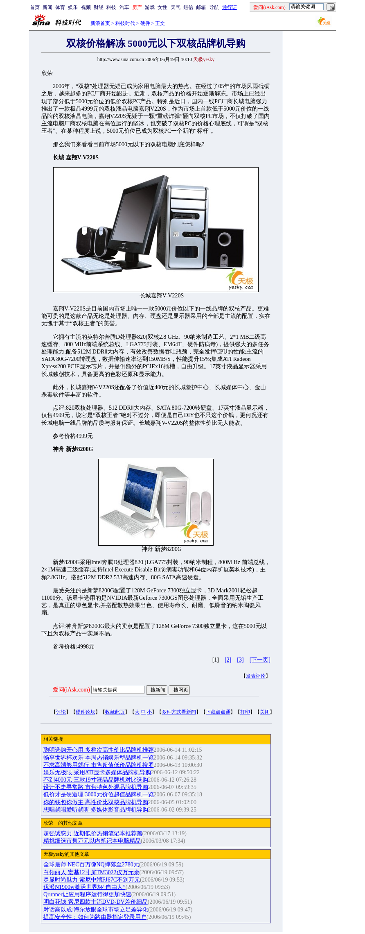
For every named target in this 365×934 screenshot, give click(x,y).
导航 (214, 7)
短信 (188, 7)
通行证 (229, 7)
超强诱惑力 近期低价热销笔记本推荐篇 (92, 833)
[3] (240, 660)
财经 (99, 7)
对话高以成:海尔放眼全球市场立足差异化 (95, 910)
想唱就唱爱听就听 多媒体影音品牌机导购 (95, 810)
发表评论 (256, 676)
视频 (86, 7)
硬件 (145, 23)
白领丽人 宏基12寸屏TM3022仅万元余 (91, 872)
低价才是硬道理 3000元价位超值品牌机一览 (98, 794)
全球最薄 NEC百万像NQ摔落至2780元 (91, 864)
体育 (60, 7)
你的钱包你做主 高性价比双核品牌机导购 (95, 802)
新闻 (47, 7)
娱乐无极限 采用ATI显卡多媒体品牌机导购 (97, 772)
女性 (162, 7)
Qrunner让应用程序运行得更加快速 (87, 894)
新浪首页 (100, 23)
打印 (245, 712)
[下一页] (260, 660)
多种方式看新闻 (179, 712)
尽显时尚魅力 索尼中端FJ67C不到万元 (91, 880)
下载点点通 (218, 712)
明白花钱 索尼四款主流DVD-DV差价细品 (95, 902)
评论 (61, 712)
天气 (175, 7)
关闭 (265, 712)
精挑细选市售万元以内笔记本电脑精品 (92, 841)
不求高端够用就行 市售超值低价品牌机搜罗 (98, 765)
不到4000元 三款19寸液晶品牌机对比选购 (95, 780)
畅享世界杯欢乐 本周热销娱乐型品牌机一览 (98, 758)
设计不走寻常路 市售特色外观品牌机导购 (95, 787)
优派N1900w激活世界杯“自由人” (84, 887)
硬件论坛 (85, 712)
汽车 (124, 7)
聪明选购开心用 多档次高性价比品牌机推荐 (98, 750)
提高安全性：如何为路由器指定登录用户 (94, 917)
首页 (35, 7)
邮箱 (201, 7)
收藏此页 (115, 712)
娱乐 (73, 7)
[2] (228, 660)
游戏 (150, 7)
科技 (111, 7)
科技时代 (125, 23)
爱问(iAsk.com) (71, 690)
